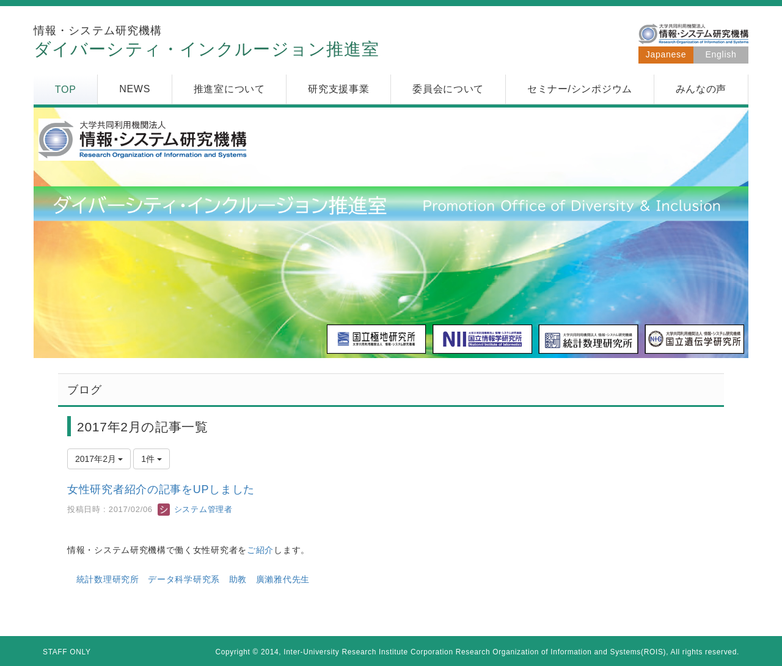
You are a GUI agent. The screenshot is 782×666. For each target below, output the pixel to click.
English (721, 54)
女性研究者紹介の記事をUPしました (161, 489)
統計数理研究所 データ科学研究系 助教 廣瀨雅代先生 (193, 579)
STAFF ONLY (67, 652)
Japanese (666, 54)
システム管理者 (195, 509)
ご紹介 (260, 550)
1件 (151, 459)
